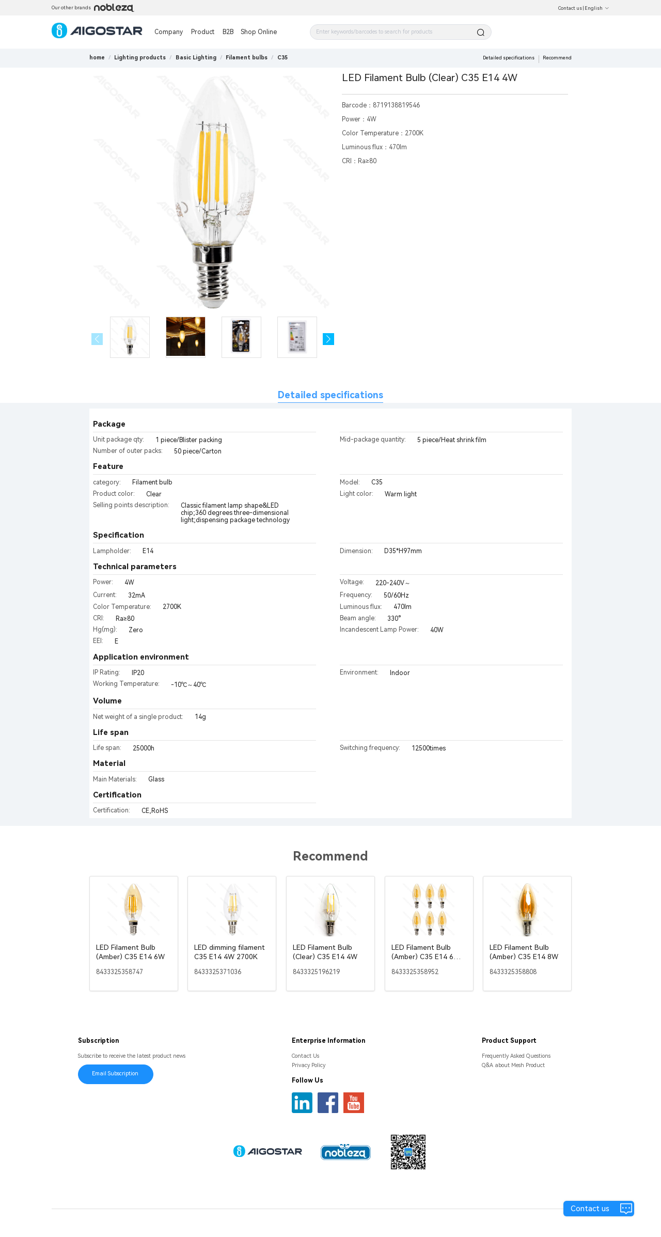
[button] (329, 339)
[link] (140, 57)
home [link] (97, 57)
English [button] (597, 8)
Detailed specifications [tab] (330, 394)
